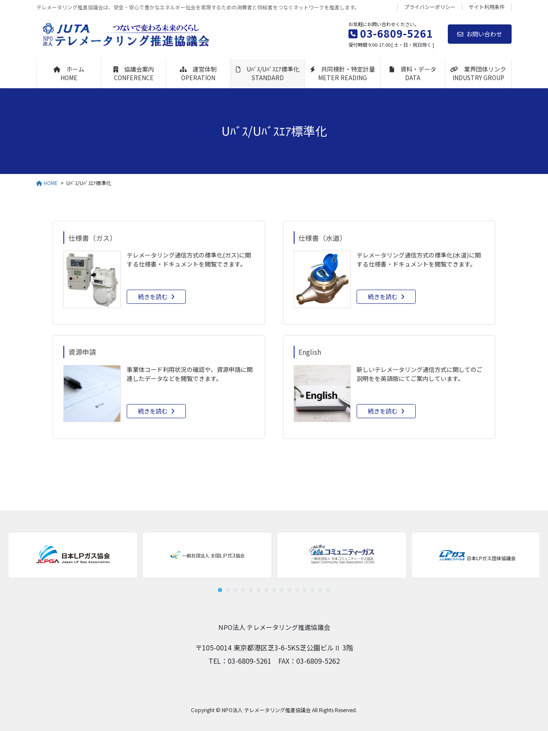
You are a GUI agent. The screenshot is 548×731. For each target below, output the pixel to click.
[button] (207, 555)
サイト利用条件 (487, 6)
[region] (274, 559)
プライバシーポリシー (430, 6)
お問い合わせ (479, 34)
